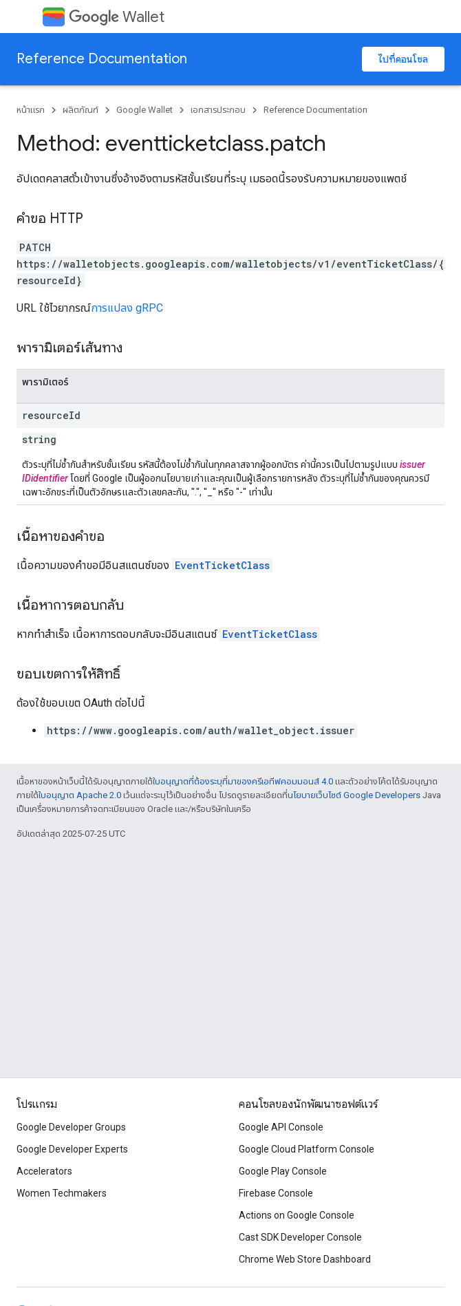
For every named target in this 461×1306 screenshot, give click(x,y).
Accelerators (44, 1171)
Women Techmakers (62, 1193)
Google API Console (281, 1127)
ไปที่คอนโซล (403, 59)
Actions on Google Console (296, 1215)
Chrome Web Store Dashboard (305, 1259)
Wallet (116, 17)
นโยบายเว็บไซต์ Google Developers (354, 795)
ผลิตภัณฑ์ (80, 110)
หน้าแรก (31, 110)
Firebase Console (276, 1193)
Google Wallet (144, 110)
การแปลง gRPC (127, 307)
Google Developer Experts (72, 1149)
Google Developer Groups (71, 1127)
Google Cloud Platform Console (306, 1149)
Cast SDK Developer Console (300, 1237)
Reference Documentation (102, 58)
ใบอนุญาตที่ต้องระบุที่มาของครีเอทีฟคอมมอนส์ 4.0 (243, 781)
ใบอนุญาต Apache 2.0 (80, 795)
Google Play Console (283, 1171)
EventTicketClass (222, 565)
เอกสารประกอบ (218, 110)
